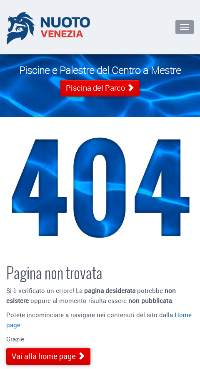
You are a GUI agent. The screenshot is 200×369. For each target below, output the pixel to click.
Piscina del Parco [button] (100, 88)
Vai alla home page (48, 356)
